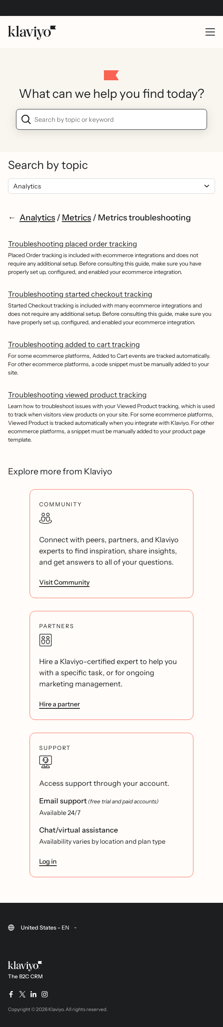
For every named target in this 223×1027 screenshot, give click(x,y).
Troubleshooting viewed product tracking (77, 395)
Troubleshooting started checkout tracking (80, 294)
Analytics (37, 217)
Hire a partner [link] (59, 704)
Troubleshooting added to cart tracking (74, 344)
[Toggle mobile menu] (210, 32)
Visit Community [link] (64, 582)
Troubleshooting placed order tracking (72, 244)
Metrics (76, 217)
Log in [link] (48, 861)
